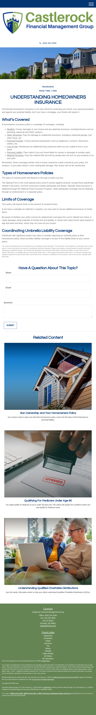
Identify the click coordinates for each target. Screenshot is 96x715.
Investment (48, 638)
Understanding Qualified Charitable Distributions (48, 588)
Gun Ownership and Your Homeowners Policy (48, 413)
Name (8, 273)
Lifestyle (48, 651)
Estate (48, 641)
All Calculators (48, 659)
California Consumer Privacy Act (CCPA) (65, 677)
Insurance (48, 643)
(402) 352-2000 (48, 43)
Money (48, 648)
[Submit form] (10, 325)
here (68, 693)
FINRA (45, 687)
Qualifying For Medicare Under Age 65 (48, 500)
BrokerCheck (46, 661)
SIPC (49, 687)
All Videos (48, 656)
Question (8, 303)
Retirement (48, 636)
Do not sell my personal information (43, 679)
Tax (48, 646)
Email (8, 288)
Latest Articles (48, 653)
